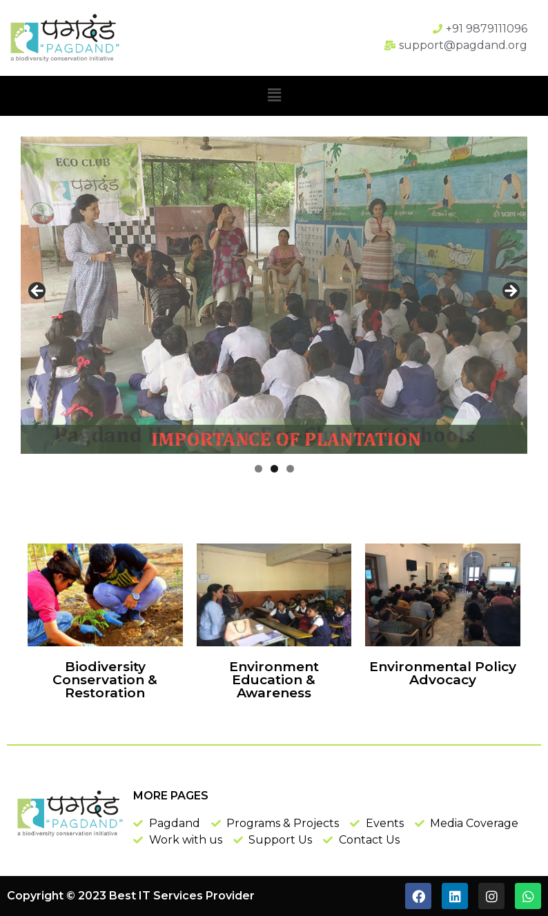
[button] (274, 96)
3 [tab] (290, 468)
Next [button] (510, 291)
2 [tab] (274, 468)
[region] (274, 295)
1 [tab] (258, 468)
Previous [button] (38, 291)
